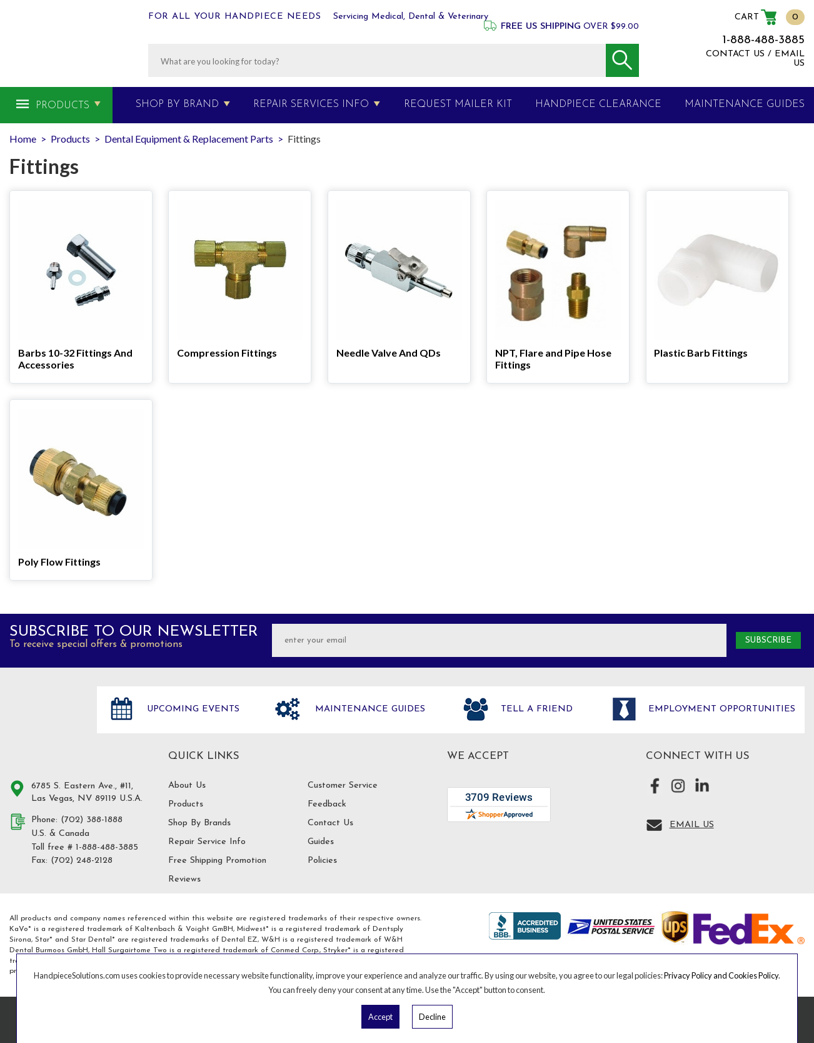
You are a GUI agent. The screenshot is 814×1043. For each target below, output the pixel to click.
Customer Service (343, 785)
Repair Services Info (311, 104)
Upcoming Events (191, 709)
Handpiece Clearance (598, 104)
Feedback (327, 804)
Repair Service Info (207, 842)
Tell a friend (535, 709)
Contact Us (330, 823)
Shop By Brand (177, 104)
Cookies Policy (753, 975)
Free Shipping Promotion (217, 860)
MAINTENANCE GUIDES (745, 104)
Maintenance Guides (368, 709)
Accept (380, 1017)
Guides (321, 842)
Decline (432, 1017)
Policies (322, 860)
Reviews (184, 879)
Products (62, 106)
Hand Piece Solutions (45, 722)
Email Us (692, 825)
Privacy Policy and (696, 975)
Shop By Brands (199, 823)
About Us (187, 785)
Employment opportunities (720, 709)
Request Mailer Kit (458, 104)
